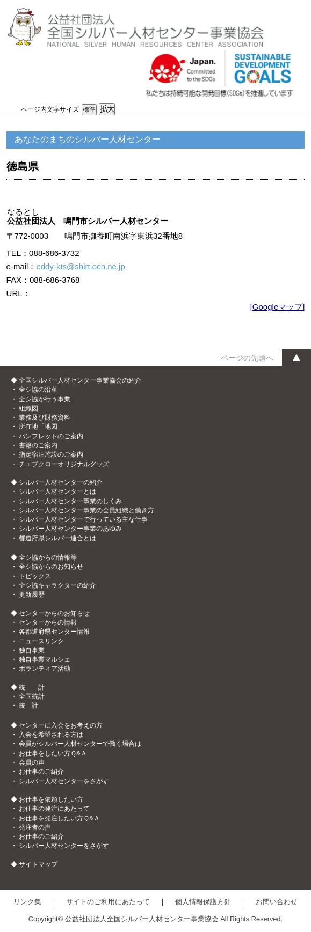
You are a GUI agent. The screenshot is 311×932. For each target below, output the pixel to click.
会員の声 (32, 762)
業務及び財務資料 (44, 417)
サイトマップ (38, 864)
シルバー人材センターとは (57, 491)
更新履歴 (32, 594)
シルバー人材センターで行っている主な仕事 (83, 519)
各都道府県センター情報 (54, 631)
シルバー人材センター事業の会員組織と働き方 (86, 510)
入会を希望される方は (51, 734)
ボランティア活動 (44, 668)
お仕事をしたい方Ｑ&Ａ (53, 753)
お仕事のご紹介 (41, 771)
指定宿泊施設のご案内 (51, 454)
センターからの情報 (48, 622)
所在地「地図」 (41, 426)
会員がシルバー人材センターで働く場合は (80, 743)
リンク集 (27, 902)
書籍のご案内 (38, 445)
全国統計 (32, 696)
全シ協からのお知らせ (51, 566)
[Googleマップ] (277, 306)
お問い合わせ (277, 902)
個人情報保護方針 (203, 902)
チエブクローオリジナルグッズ (64, 464)
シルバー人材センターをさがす (64, 781)
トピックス (35, 576)
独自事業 (32, 650)
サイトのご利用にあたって (108, 902)
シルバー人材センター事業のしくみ (70, 501)
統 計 (28, 705)
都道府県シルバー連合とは (57, 538)
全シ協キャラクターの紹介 (57, 585)
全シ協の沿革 (38, 389)
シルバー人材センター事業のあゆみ (70, 528)
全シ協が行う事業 (44, 399)
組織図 (28, 408)
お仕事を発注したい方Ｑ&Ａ (59, 818)
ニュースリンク (41, 641)
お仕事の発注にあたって (54, 808)
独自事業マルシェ (44, 659)
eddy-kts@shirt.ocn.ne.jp (80, 266)
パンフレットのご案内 (51, 436)
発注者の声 (35, 827)
